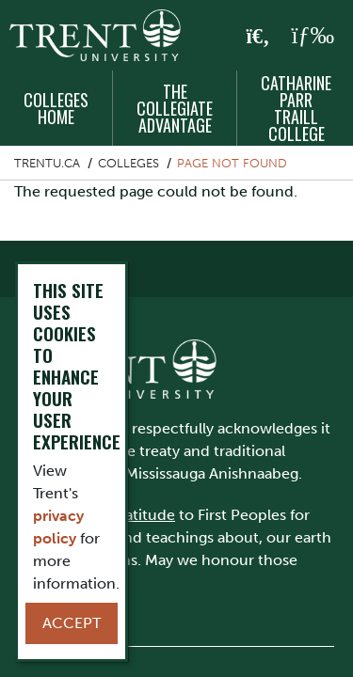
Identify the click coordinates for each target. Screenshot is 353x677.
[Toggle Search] (258, 37)
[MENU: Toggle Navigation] (312, 35)
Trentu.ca (47, 163)
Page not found (232, 163)
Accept (71, 623)
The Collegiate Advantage (174, 108)
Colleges (128, 163)
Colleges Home (56, 108)
